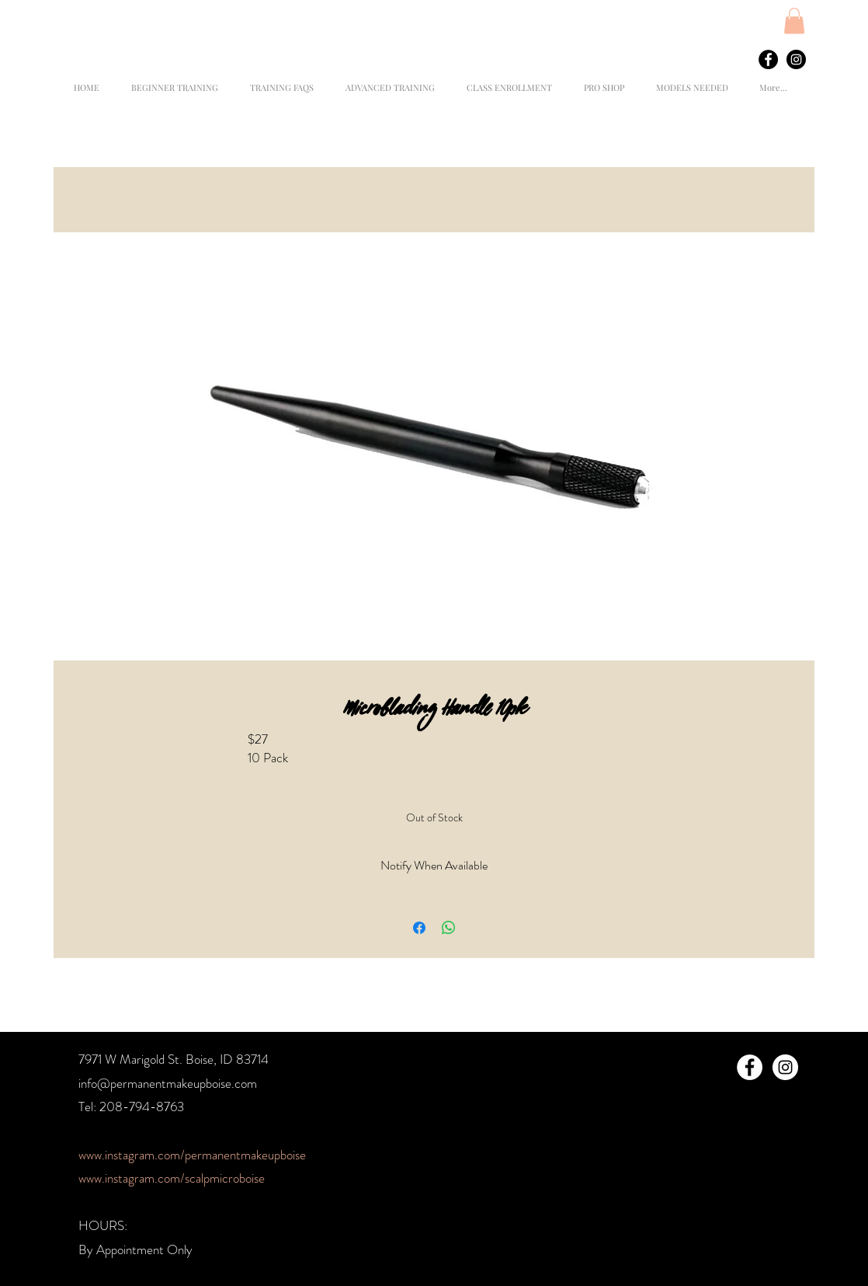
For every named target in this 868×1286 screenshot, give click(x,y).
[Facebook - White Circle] (749, 1067)
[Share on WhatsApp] (448, 927)
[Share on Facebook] (419, 927)
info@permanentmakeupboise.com (167, 1083)
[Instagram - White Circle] (785, 1067)
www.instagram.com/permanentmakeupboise (192, 1154)
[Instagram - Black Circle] (796, 59)
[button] (794, 20)
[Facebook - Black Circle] (768, 59)
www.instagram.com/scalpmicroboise (171, 1178)
